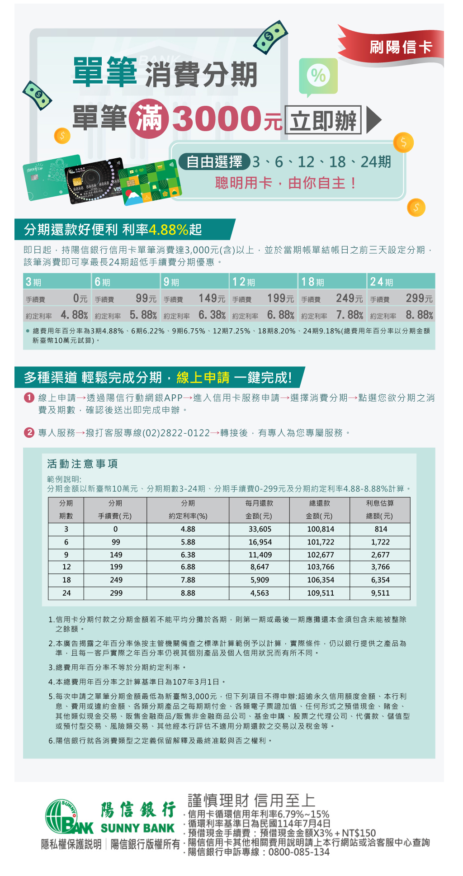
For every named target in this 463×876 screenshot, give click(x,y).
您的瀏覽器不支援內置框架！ (231, 827)
